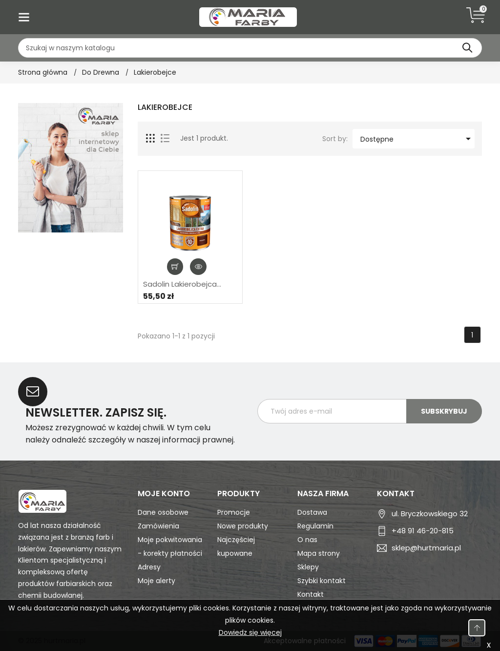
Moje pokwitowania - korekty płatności (170, 546)
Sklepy (308, 567)
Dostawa (312, 512)
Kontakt (310, 594)
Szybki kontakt (321, 581)
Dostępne (417, 139)
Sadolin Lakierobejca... (182, 284)
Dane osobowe (163, 512)
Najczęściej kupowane (236, 546)
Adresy (149, 567)
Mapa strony (318, 553)
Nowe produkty (242, 526)
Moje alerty (156, 581)
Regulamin (315, 526)
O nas (307, 540)
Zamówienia (158, 526)
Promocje (233, 512)
